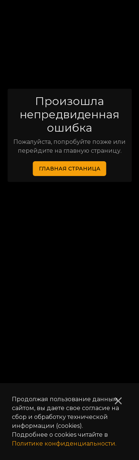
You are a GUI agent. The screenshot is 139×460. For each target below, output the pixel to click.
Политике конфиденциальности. (64, 443)
